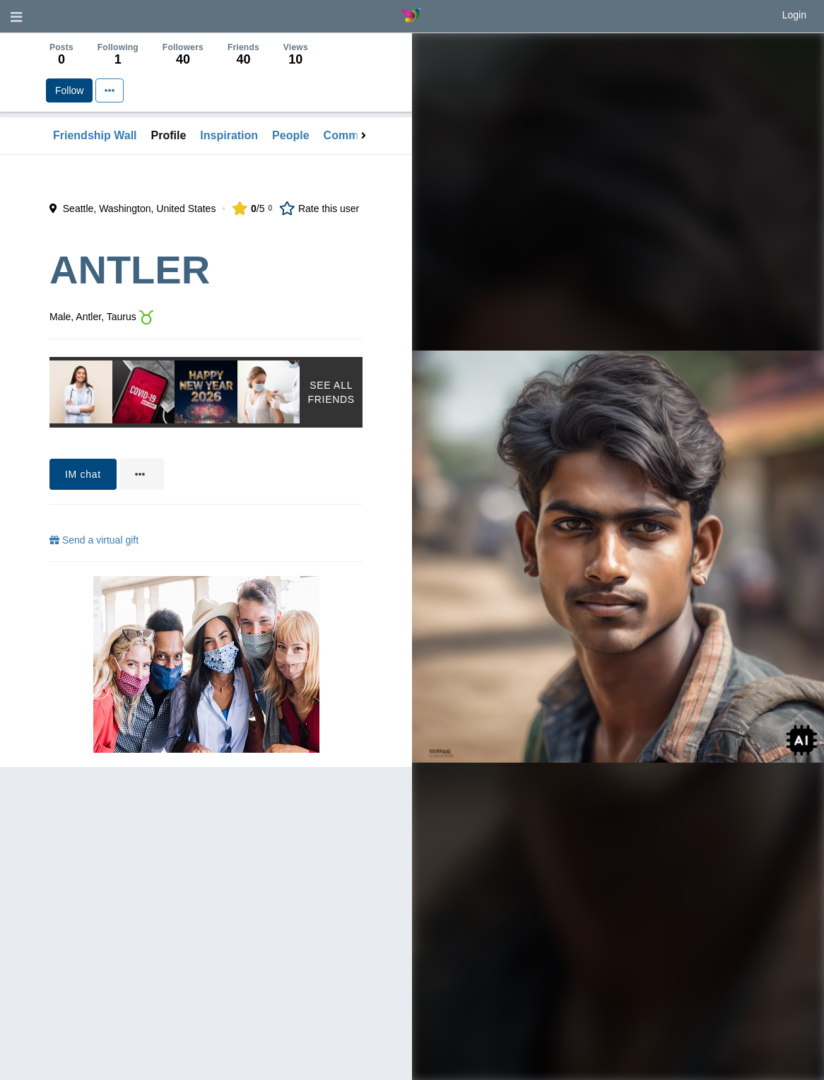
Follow (69, 90)
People (290, 135)
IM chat (83, 474)
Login (794, 14)
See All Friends (330, 392)
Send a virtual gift (94, 540)
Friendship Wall (95, 135)
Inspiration (229, 135)
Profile (169, 135)
